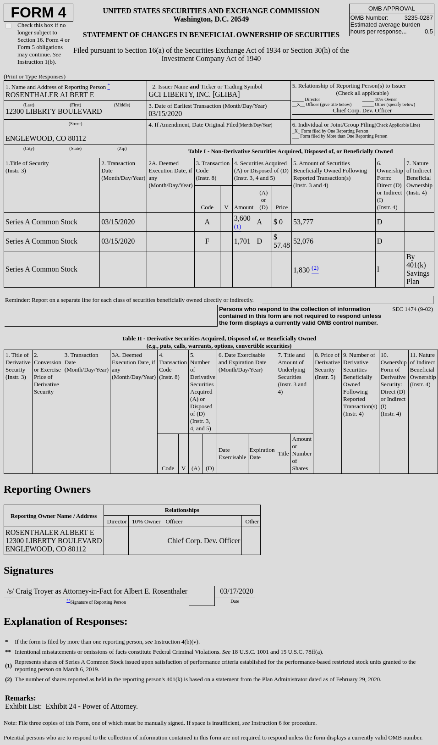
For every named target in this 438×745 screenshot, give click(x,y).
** (68, 601)
